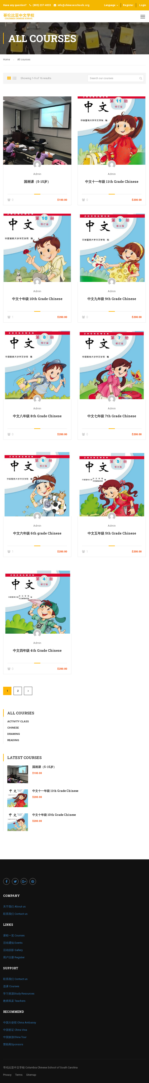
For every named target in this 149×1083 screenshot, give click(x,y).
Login (142, 5)
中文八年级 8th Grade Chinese (37, 416)
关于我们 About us (14, 906)
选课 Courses (11, 986)
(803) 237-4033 (42, 5)
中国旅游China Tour (14, 1037)
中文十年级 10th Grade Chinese (37, 299)
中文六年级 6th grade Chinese (37, 533)
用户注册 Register (14, 957)
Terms (18, 1074)
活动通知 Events (12, 942)
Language (109, 5)
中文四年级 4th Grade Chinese (37, 650)
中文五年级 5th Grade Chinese (112, 533)
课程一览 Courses (14, 935)
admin (37, 174)
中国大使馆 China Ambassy (19, 1022)
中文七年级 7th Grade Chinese (111, 416)
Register (128, 5)
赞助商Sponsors (13, 1044)
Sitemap (31, 1074)
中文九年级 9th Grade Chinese (111, 299)
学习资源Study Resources (18, 993)
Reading (13, 740)
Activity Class (18, 721)
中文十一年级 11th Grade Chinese (111, 181)
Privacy (7, 1074)
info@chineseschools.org (73, 5)
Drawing (13, 733)
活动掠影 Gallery (13, 950)
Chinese (13, 727)
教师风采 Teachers (14, 1000)
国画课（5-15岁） (37, 181)
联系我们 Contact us (15, 913)
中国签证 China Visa (15, 1029)
